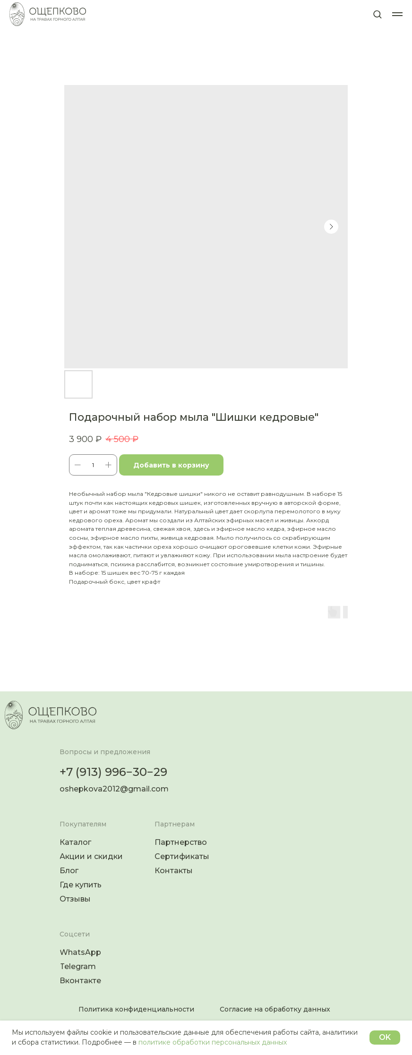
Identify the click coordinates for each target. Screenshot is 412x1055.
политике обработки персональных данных (212, 1042)
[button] (377, 13)
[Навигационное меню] (397, 14)
